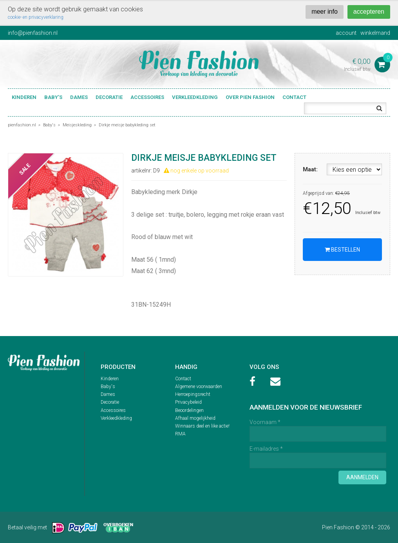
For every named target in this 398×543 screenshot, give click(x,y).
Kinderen (24, 97)
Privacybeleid (188, 402)
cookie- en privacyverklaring (35, 17)
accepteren (368, 11)
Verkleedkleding (195, 97)
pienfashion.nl (22, 125)
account (346, 33)
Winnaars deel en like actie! (202, 426)
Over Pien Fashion (250, 97)
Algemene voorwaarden (198, 386)
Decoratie (109, 97)
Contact (294, 97)
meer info (324, 11)
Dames (79, 97)
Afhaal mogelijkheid (195, 418)
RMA (180, 434)
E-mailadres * (266, 449)
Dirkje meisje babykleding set (127, 125)
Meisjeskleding (77, 125)
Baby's (53, 97)
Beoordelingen (189, 410)
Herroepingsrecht (192, 394)
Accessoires (147, 97)
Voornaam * (265, 422)
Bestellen (342, 249)
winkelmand (375, 33)
